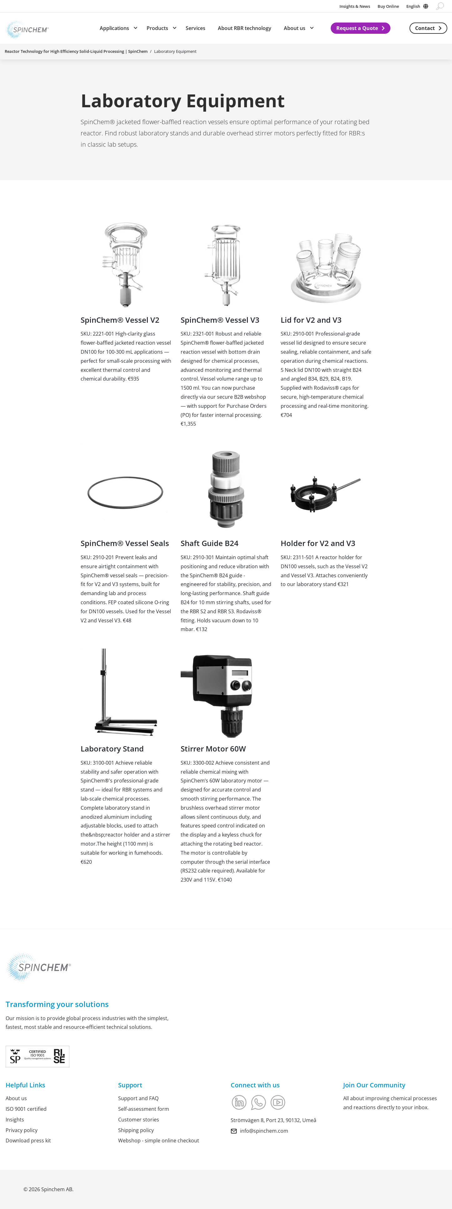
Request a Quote (357, 28)
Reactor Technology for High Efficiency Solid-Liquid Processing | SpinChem (76, 51)
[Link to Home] (27, 28)
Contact (425, 28)
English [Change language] (413, 6)
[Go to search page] (440, 6)
